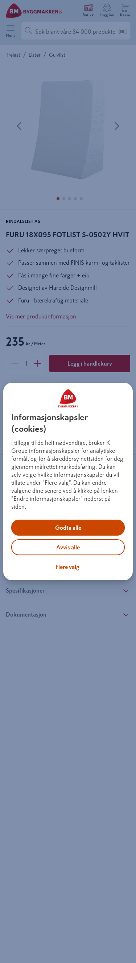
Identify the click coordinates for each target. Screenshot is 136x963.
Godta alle (68, 528)
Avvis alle (68, 547)
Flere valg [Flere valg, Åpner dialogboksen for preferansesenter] (67, 567)
